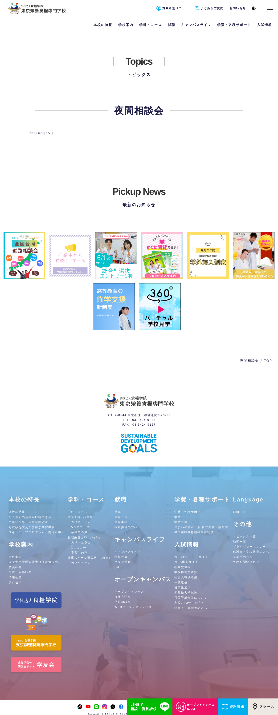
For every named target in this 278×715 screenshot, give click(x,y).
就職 (117, 512)
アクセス (263, 706)
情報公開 (15, 577)
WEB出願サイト (186, 562)
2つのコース (80, 547)
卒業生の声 (79, 532)
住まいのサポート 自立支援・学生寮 (201, 527)
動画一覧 (239, 541)
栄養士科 (81, 517)
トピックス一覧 (244, 536)
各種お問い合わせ (246, 562)
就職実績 (121, 522)
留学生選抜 (182, 587)
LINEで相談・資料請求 (151, 706)
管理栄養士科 (85, 537)
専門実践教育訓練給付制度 (194, 532)
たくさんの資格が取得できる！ (32, 517)
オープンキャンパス (129, 591)
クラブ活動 (122, 562)
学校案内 (15, 557)
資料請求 (233, 706)
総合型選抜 (182, 567)
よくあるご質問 (212, 8)
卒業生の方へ (243, 557)
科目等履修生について (190, 597)
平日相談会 (122, 602)
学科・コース (77, 512)
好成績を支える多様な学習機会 (32, 527)
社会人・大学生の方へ (190, 608)
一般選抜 (181, 582)
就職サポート (124, 517)
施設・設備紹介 (20, 572)
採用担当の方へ (126, 527)
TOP (268, 361)
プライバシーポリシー (249, 546)
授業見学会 (122, 597)
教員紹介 (15, 567)
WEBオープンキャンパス (133, 607)
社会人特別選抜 (185, 577)
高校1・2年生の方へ (189, 602)
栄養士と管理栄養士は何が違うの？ (35, 562)
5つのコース (80, 527)
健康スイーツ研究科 (90, 557)
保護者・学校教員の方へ (251, 551)
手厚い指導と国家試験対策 (28, 522)
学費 (177, 517)
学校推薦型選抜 (185, 572)
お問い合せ (237, 8)
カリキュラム (81, 522)
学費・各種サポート (189, 512)
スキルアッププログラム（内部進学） (37, 532)
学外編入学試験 (185, 592)
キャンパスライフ (127, 551)
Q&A (118, 567)
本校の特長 (17, 512)
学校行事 (121, 557)
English (239, 512)
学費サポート (184, 522)
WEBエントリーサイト (191, 557)
